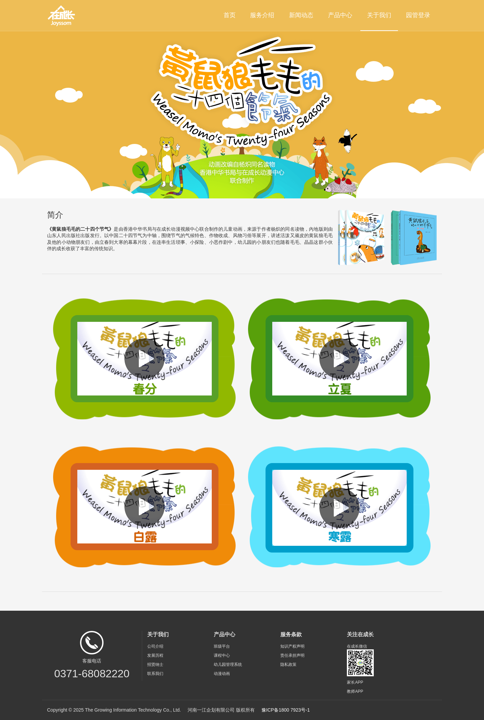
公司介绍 (155, 646)
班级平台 (222, 646)
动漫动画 (222, 673)
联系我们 (155, 673)
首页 (230, 15)
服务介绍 (262, 15)
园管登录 (418, 15)
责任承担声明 (292, 655)
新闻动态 (301, 15)
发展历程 (155, 655)
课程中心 (222, 655)
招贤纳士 (155, 664)
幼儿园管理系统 (228, 664)
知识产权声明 (292, 646)
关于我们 (379, 15)
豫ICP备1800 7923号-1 (285, 710)
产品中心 (340, 15)
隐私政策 (288, 664)
